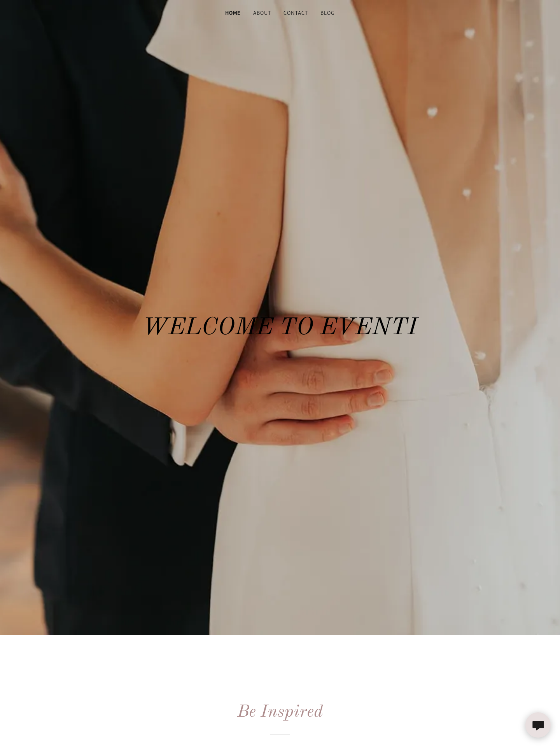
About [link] (262, 12)
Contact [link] (296, 12)
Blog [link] (327, 12)
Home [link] (233, 12)
